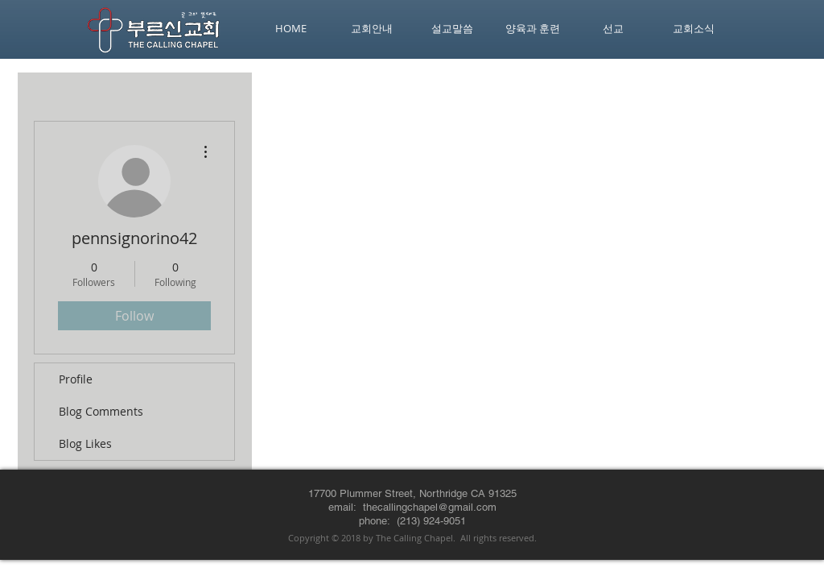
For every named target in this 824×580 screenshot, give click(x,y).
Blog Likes (85, 443)
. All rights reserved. (495, 538)
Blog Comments (101, 411)
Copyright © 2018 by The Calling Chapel (370, 538)
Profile (76, 379)
